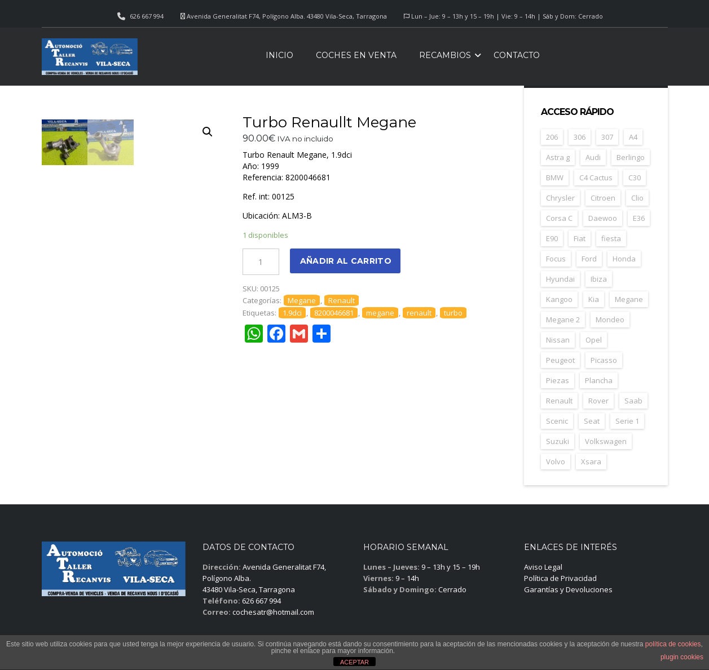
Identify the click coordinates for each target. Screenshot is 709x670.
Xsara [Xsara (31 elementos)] (591, 461)
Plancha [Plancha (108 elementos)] (599, 380)
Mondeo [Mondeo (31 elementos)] (610, 319)
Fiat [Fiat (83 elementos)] (579, 238)
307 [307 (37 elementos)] (607, 137)
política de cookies (673, 644)
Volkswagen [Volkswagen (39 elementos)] (606, 441)
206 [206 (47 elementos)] (552, 137)
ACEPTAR (354, 662)
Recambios (445, 55)
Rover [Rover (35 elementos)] (598, 401)
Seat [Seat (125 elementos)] (592, 421)
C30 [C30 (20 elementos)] (634, 177)
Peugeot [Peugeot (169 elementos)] (560, 360)
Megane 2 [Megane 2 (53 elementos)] (563, 319)
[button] (207, 132)
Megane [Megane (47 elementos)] (629, 299)
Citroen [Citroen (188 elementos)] (603, 198)
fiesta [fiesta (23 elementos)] (611, 238)
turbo (453, 313)
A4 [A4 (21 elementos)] (633, 137)
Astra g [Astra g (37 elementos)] (558, 157)
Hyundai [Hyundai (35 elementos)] (560, 279)
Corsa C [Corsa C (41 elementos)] (559, 218)
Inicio (279, 55)
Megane (302, 300)
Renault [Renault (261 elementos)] (559, 401)
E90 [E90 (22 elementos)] (552, 238)
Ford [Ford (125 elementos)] (589, 259)
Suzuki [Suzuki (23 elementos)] (557, 441)
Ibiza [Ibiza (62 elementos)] (599, 279)
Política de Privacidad (560, 578)
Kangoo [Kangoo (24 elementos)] (559, 299)
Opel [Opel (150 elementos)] (593, 340)
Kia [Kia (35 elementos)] (593, 299)
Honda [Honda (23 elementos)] (624, 259)
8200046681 (334, 313)
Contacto (517, 55)
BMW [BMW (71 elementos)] (554, 177)
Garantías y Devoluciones (568, 589)
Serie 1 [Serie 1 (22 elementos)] (627, 421)
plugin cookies (681, 657)
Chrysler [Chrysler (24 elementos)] (560, 198)
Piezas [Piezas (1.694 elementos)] (557, 380)
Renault (341, 300)
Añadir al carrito (345, 261)
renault (419, 313)
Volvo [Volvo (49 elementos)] (555, 461)
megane (380, 313)
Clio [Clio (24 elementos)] (637, 198)
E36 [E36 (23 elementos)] (639, 218)
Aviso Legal (543, 567)
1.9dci (292, 313)
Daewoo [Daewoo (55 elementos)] (602, 218)
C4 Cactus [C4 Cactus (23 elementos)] (596, 177)
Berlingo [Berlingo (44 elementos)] (630, 157)
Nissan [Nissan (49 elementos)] (558, 340)
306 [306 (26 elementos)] (579, 137)
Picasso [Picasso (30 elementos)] (604, 360)
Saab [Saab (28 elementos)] (633, 401)
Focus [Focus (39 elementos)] (556, 259)
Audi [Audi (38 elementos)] (593, 157)
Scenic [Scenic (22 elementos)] (557, 421)
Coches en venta (356, 55)
